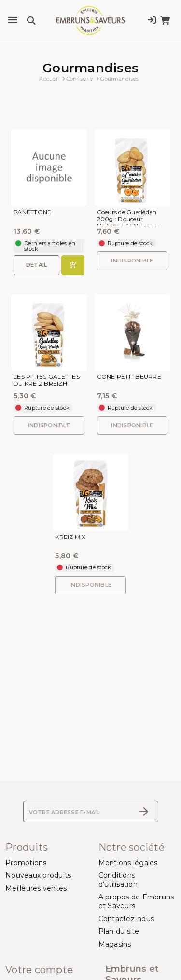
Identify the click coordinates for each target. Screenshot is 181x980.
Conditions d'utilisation (118, 879)
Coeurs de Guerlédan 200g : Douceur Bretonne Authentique (129, 219)
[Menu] (12, 20)
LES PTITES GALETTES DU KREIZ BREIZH (47, 380)
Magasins (114, 944)
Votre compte (39, 970)
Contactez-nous (126, 918)
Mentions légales (128, 862)
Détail (36, 265)
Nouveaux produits (38, 875)
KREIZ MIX (70, 537)
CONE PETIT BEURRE (129, 376)
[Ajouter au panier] (72, 265)
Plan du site (118, 931)
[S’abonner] (144, 811)
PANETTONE (32, 212)
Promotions (26, 862)
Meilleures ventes (36, 888)
